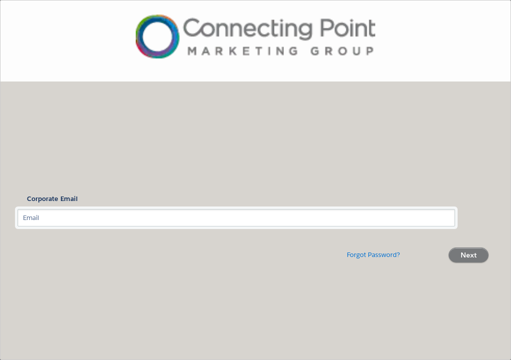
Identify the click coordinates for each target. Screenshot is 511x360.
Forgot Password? (373, 254)
